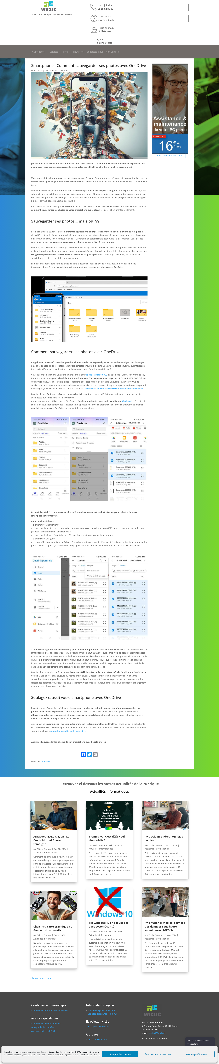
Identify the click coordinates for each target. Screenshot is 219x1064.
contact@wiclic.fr (157, 1033)
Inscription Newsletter (98, 1026)
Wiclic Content (44, 849)
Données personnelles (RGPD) (102, 1013)
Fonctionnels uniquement (158, 1054)
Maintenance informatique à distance (49, 1010)
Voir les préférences (196, 1054)
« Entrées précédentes (41, 978)
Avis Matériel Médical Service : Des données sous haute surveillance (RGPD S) (165, 926)
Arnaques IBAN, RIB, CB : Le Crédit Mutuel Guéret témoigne (51, 840)
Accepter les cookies (120, 1054)
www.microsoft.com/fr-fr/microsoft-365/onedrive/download (114, 388)
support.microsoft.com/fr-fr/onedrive (68, 731)
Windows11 (127, 401)
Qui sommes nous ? (97, 1039)
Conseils (46, 761)
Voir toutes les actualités (170, 155)
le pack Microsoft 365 (96, 374)
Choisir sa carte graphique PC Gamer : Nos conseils (52, 928)
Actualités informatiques (57, 70)
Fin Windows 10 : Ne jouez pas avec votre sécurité (108, 924)
